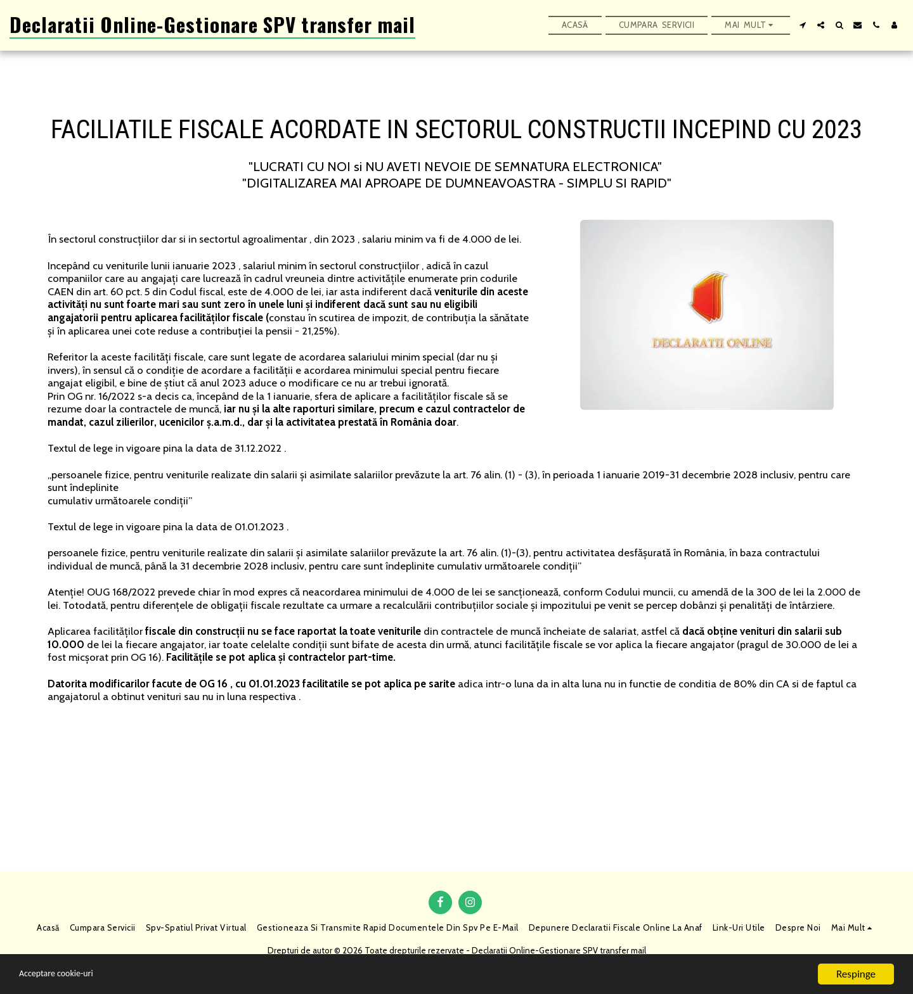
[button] (802, 25)
